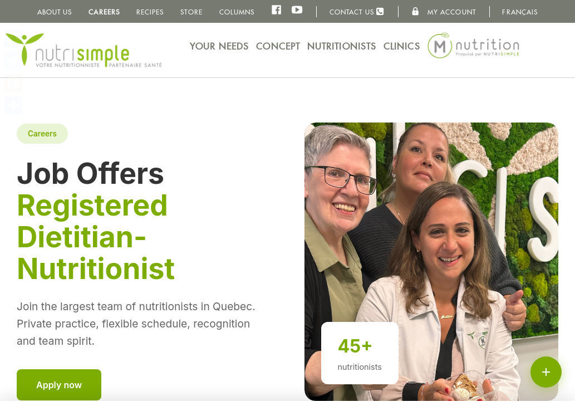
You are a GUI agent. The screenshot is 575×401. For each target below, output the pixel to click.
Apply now (59, 384)
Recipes (150, 12)
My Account (443, 11)
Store (191, 12)
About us (54, 12)
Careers (104, 12)
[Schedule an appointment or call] (546, 372)
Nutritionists (341, 46)
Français (520, 12)
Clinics (402, 46)
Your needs (219, 46)
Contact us (357, 11)
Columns (237, 12)
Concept (278, 46)
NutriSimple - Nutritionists (83, 50)
